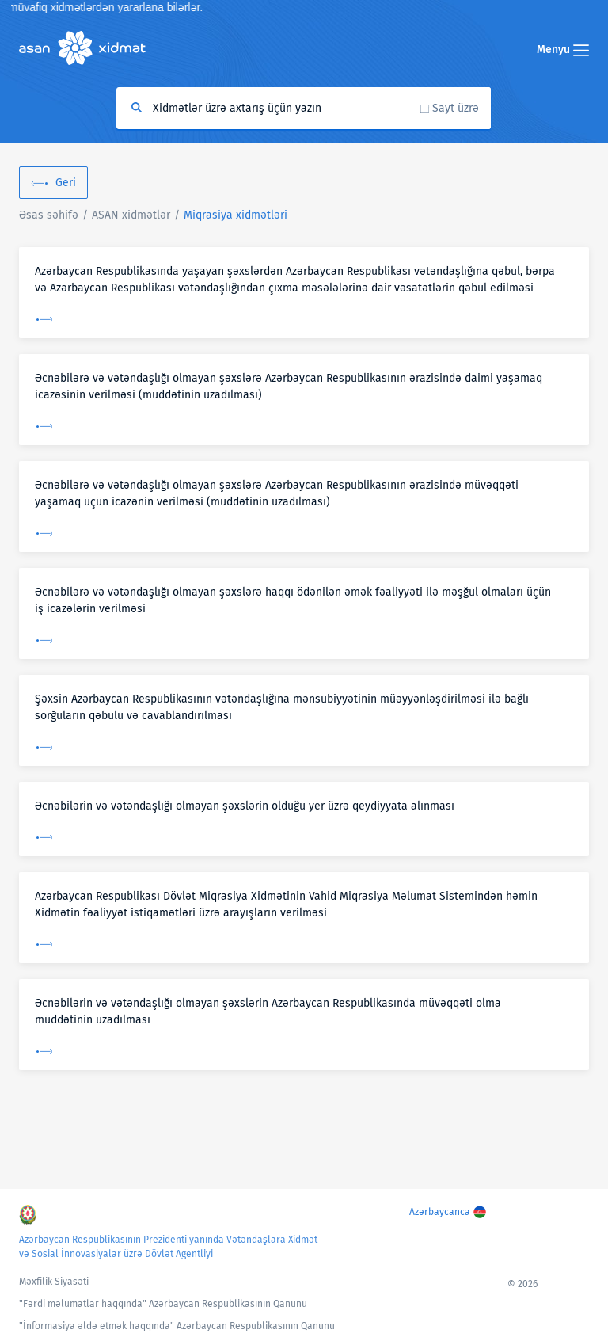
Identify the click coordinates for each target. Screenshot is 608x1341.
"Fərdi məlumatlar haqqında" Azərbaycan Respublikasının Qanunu (163, 1303)
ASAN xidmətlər (131, 215)
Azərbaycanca (439, 1211)
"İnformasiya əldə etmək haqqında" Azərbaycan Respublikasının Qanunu (177, 1325)
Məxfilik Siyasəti (54, 1281)
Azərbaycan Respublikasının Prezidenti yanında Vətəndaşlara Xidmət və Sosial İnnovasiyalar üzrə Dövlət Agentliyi (168, 1246)
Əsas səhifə (48, 215)
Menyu (563, 49)
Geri (65, 182)
